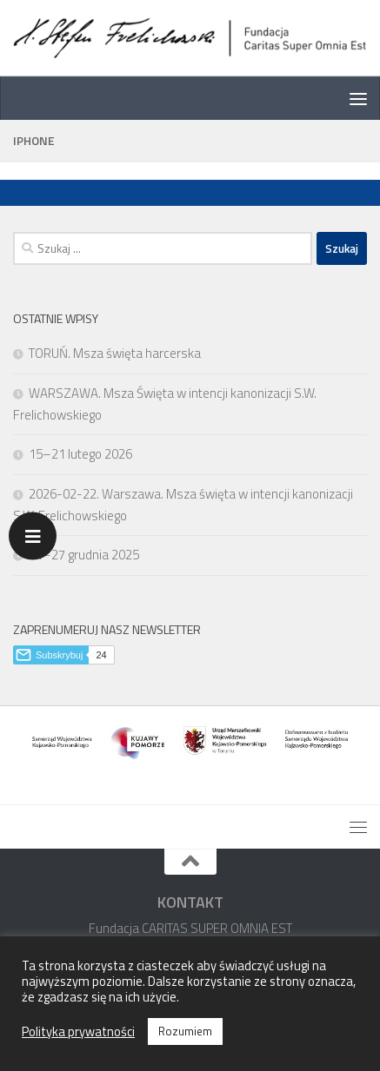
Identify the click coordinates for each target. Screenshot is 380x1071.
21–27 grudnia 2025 (84, 555)
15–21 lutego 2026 (80, 454)
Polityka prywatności (78, 1032)
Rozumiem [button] (185, 1031)
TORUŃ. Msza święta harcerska (115, 353)
